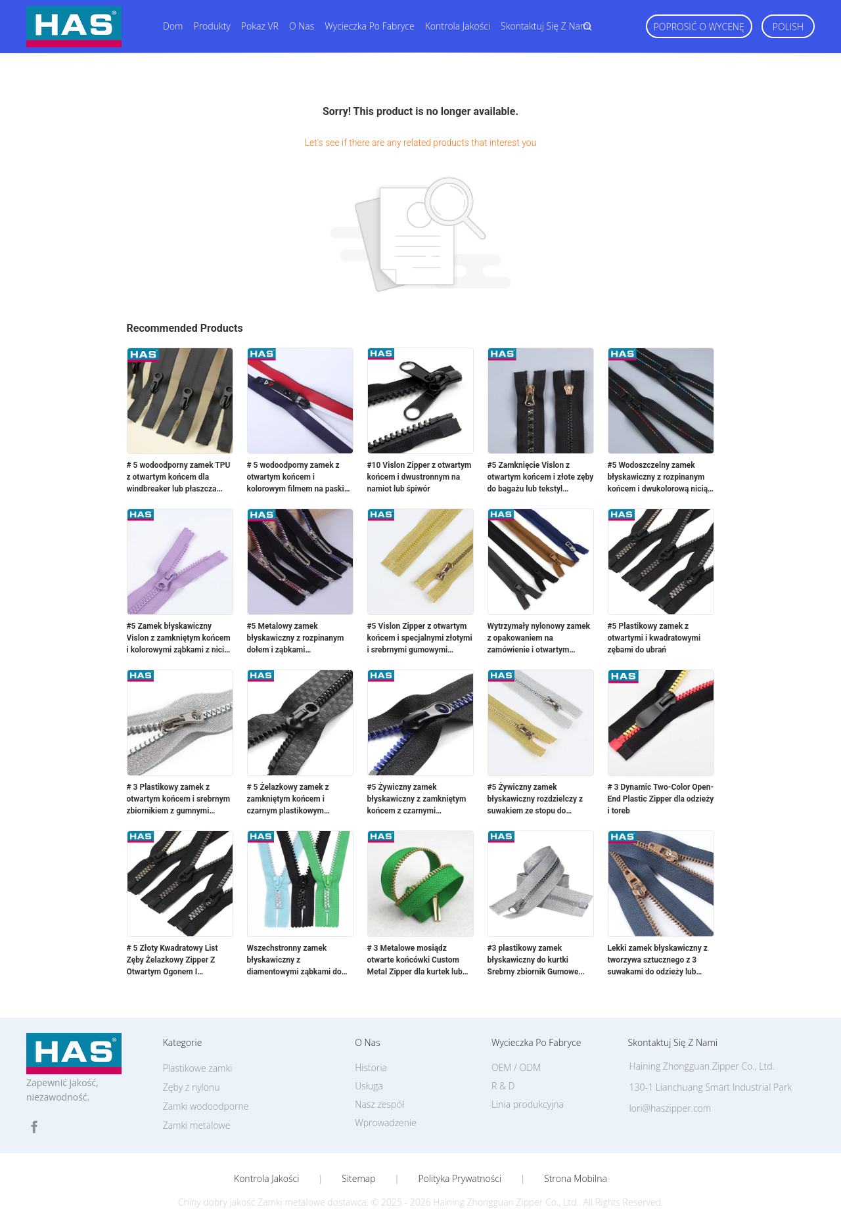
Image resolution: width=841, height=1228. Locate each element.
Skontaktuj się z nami (545, 26)
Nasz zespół (379, 1104)
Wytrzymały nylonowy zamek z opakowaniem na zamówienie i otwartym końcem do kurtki (539, 639)
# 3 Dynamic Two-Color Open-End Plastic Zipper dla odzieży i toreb (661, 799)
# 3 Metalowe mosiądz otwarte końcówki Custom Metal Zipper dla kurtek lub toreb (415, 961)
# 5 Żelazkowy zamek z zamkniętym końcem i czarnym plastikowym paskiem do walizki (288, 800)
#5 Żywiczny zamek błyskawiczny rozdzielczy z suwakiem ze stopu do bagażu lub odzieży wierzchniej (535, 800)
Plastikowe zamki (198, 1068)
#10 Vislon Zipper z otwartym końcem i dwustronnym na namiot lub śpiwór (419, 477)
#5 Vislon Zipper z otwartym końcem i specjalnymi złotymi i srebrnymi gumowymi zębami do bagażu (419, 639)
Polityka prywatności (459, 1178)
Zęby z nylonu (191, 1087)
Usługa (369, 1086)
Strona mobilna (575, 1178)
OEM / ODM (516, 1067)
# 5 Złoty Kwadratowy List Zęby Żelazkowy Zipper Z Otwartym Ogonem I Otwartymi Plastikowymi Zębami (172, 961)
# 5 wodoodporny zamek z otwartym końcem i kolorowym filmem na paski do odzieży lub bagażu (295, 478)
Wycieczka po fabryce (369, 26)
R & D (502, 1086)
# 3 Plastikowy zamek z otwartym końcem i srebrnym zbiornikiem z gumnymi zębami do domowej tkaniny (179, 800)
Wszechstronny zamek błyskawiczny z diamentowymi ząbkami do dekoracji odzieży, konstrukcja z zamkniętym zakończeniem (294, 961)
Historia (371, 1067)
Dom (173, 26)
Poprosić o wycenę (699, 26)
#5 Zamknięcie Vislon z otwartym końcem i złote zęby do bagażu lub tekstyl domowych (541, 478)
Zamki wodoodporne (206, 1106)
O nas (301, 26)
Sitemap (358, 1178)
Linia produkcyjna (527, 1104)
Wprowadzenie (386, 1122)
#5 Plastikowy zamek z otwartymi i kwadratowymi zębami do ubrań (654, 638)
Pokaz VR (260, 26)
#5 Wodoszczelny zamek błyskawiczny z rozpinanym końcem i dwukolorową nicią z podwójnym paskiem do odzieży (661, 478)
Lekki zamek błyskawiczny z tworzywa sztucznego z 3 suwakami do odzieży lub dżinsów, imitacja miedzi (658, 961)
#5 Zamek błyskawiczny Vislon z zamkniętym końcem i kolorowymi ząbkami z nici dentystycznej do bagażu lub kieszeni (179, 639)
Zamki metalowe (197, 1125)
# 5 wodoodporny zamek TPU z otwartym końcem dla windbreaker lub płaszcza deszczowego (179, 478)
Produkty (211, 26)
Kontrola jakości (457, 26)
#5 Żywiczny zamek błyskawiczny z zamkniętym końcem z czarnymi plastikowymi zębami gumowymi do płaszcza (416, 800)
